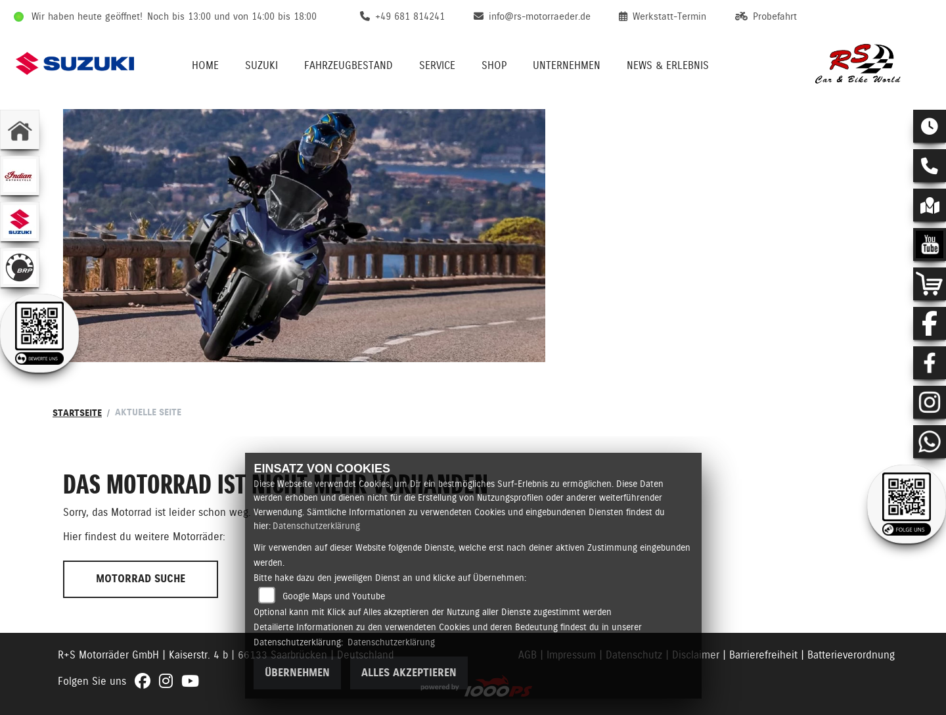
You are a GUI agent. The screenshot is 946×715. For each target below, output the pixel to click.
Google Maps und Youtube (333, 596)
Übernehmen (297, 672)
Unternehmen (566, 65)
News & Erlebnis (668, 65)
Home (205, 65)
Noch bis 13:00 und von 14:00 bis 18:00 (232, 16)
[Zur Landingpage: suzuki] (19, 221)
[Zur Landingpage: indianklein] (19, 175)
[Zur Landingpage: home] (19, 129)
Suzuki (261, 65)
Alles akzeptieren (409, 672)
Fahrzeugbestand (348, 65)
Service (437, 65)
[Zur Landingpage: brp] (19, 267)
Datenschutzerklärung (316, 525)
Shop (494, 65)
